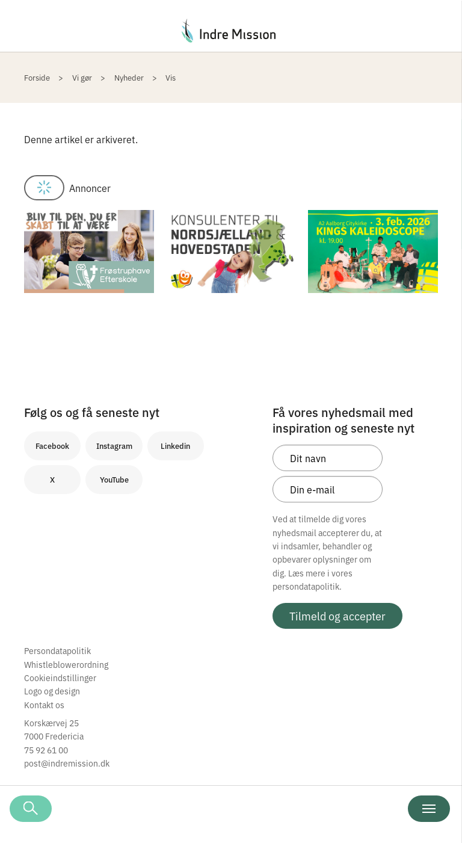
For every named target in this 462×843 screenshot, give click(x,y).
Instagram (114, 445)
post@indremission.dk (66, 763)
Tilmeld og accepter (337, 615)
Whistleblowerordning (66, 664)
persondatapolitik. (307, 586)
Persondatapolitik (57, 650)
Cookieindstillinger (60, 678)
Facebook (52, 445)
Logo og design (52, 691)
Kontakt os (44, 705)
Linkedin (175, 445)
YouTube (114, 479)
